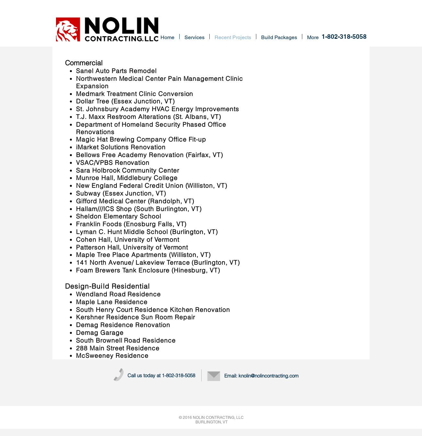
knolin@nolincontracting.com (269, 376)
